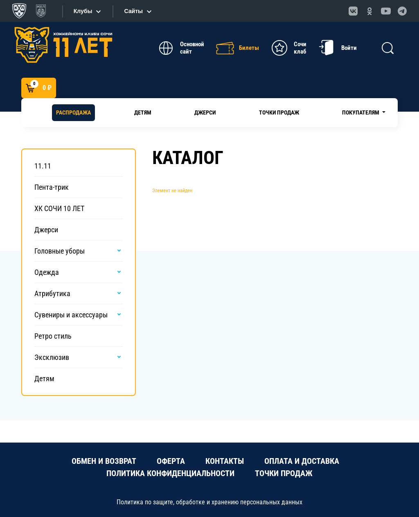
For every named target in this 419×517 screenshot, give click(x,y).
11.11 (42, 166)
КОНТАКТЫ (224, 461)
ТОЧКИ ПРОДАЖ (284, 473)
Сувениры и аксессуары (71, 314)
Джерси (205, 112)
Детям (142, 112)
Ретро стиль (53, 336)
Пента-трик (51, 187)
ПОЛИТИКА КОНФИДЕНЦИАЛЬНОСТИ (170, 473)
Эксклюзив (51, 357)
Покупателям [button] (361, 112)
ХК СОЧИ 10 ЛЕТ (59, 208)
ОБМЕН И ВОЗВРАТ (104, 461)
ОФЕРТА (171, 461)
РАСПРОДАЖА (73, 112)
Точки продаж (279, 112)
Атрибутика (52, 293)
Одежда (46, 272)
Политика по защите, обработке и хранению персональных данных (209, 502)
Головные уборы (59, 251)
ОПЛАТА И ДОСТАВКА (301, 461)
